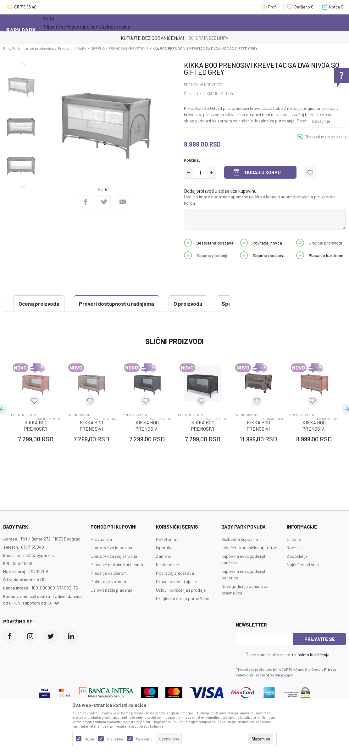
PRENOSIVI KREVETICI (127, 48)
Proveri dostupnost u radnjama (50, 303)
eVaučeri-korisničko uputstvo (249, 563)
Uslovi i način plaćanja (111, 605)
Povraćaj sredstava (175, 588)
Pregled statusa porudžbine (182, 614)
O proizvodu (122, 303)
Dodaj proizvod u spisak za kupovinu (220, 191)
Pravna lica (101, 554)
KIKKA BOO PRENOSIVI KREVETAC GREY (147, 444)
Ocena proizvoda (33, 319)
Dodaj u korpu (263, 172)
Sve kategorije (62, 22)
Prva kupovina (191, 22)
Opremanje (152, 22)
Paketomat (167, 554)
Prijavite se (319, 655)
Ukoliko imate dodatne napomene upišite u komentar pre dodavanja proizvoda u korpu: (260, 200)
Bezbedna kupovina (239, 554)
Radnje (293, 563)
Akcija (97, 22)
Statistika (115, 739)
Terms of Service (268, 690)
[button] (310, 172)
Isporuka (164, 563)
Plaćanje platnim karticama (117, 580)
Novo (124, 22)
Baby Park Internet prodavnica (28, 48)
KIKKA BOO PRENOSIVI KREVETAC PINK (36, 444)
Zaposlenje (297, 571)
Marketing (144, 739)
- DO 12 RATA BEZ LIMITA (207, 37)
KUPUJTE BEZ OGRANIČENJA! (152, 38)
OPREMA (98, 48)
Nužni (89, 739)
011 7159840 (32, 562)
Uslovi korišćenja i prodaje (181, 605)
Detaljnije (321, 121)
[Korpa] (334, 7)
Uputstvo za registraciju (114, 571)
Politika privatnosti (109, 597)
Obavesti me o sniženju (325, 136)
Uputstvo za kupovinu (111, 563)
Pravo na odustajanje (176, 597)
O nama (294, 554)
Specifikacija (172, 303)
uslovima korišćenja (311, 670)
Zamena (163, 571)
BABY (82, 48)
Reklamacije (167, 580)
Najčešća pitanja (303, 580)
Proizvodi (66, 48)
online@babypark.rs (35, 570)
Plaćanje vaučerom (109, 588)
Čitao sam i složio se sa (288, 670)
